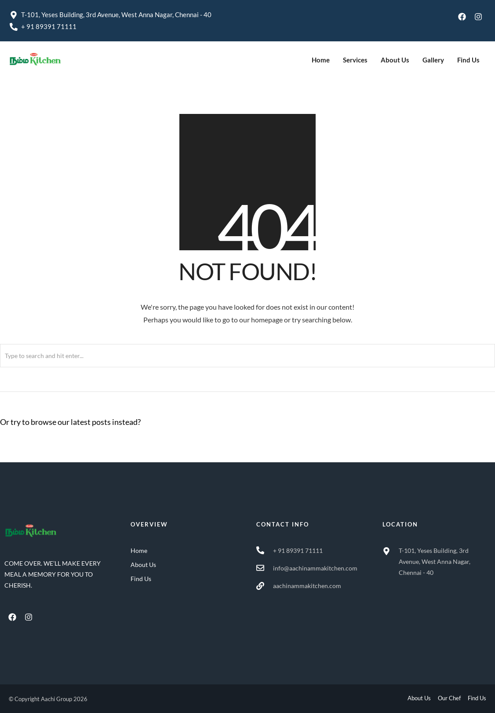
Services (355, 60)
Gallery (433, 60)
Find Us (468, 60)
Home (321, 60)
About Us (395, 60)
